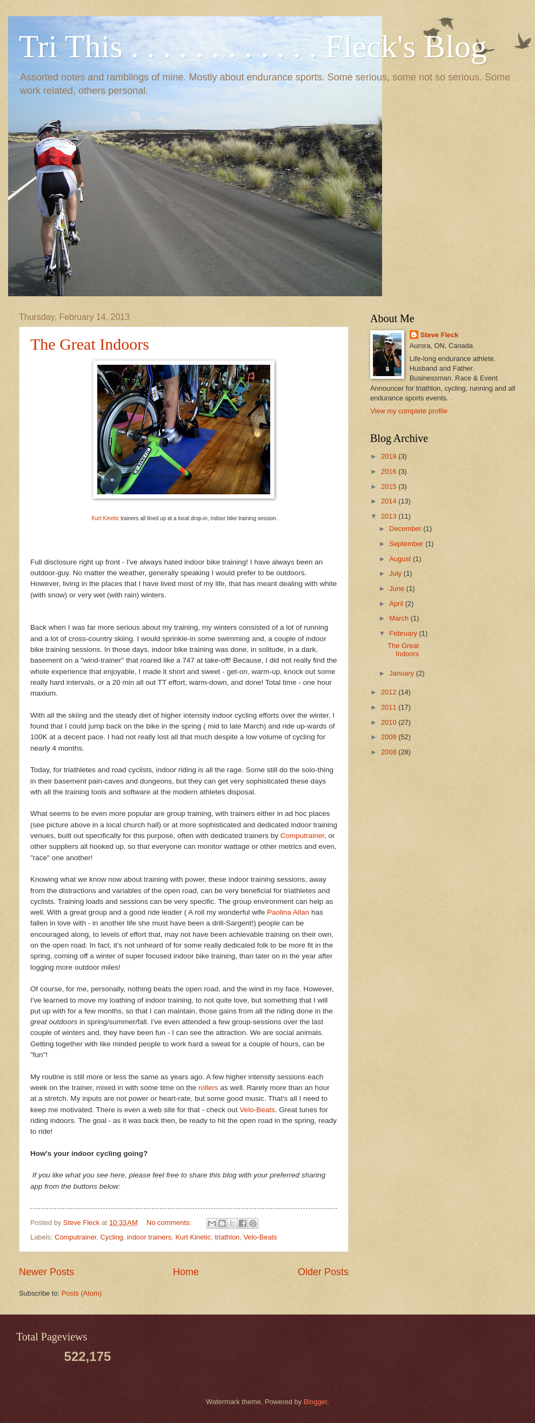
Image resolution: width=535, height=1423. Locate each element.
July (396, 573)
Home (186, 1272)
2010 (389, 722)
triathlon (227, 1237)
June (397, 588)
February (404, 633)
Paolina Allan (288, 912)
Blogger (315, 1402)
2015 (389, 486)
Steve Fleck (439, 335)
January (402, 673)
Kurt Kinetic (105, 518)
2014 (389, 501)
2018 (389, 456)
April (397, 604)
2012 (389, 692)
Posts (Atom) (82, 1293)
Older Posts (323, 1272)
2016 (389, 471)
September (407, 544)
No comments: (169, 1222)
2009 (389, 737)
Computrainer (302, 836)
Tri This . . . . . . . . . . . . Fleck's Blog (253, 46)
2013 (389, 516)
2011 (389, 707)
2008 (389, 752)
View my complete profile (408, 411)
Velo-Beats (257, 1110)
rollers (208, 1088)
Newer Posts (46, 1272)
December (406, 529)
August (401, 559)
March (399, 618)
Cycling (112, 1237)
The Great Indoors (89, 344)
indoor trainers (149, 1237)
